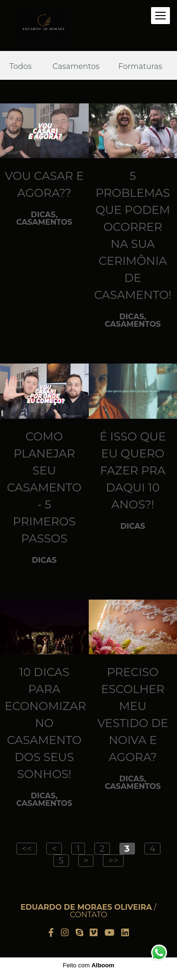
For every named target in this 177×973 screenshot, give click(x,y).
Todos (20, 66)
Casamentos (75, 66)
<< (27, 848)
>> (113, 860)
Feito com (88, 965)
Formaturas (140, 66)
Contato (88, 915)
